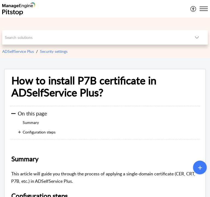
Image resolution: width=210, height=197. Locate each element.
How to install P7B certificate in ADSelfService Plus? (83, 87)
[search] (94, 37)
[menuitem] (193, 8)
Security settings (54, 51)
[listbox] (197, 37)
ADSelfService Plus (18, 51)
